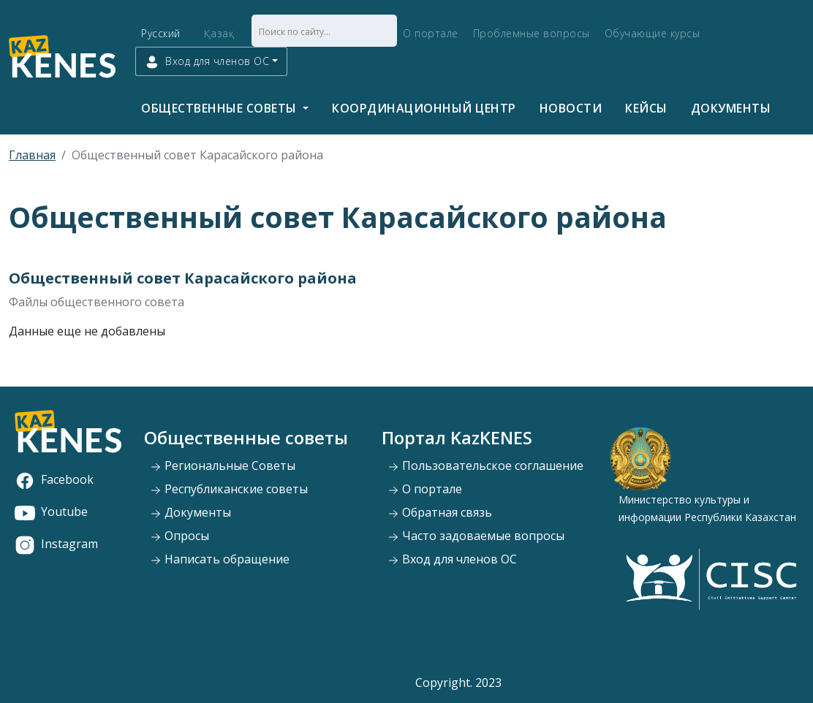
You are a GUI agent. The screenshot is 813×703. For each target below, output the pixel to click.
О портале (430, 33)
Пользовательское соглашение (485, 465)
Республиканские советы (229, 489)
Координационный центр (424, 108)
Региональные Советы (222, 465)
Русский (161, 33)
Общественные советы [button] (220, 108)
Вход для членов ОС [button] (207, 61)
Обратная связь (439, 512)
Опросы (179, 536)
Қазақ (219, 33)
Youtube (51, 511)
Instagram (56, 544)
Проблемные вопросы (531, 33)
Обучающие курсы (652, 33)
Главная (32, 155)
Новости (571, 108)
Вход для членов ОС (452, 559)
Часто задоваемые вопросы (475, 536)
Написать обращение (220, 559)
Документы (731, 108)
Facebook (54, 479)
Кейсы (646, 108)
